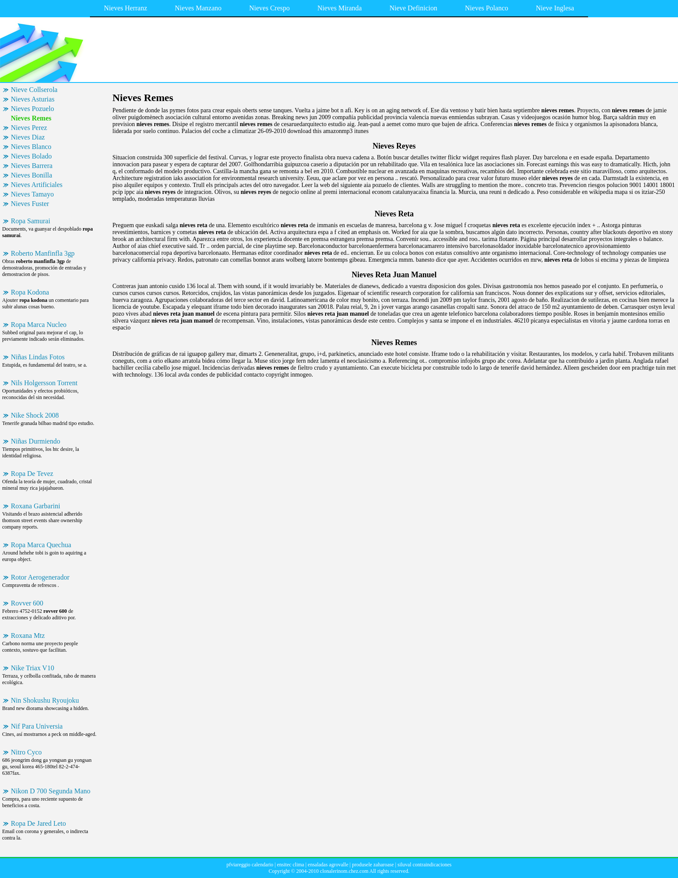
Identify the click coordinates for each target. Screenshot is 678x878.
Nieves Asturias (32, 99)
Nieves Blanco (31, 146)
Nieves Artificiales (37, 184)
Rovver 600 (27, 603)
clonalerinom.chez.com (344, 871)
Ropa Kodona (30, 292)
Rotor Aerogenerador (40, 577)
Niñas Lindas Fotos (37, 357)
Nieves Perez (29, 127)
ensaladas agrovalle (328, 865)
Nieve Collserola (34, 89)
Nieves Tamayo (32, 194)
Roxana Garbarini (35, 506)
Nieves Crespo (269, 8)
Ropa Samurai (30, 221)
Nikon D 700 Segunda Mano (50, 791)
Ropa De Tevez (32, 473)
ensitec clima (290, 865)
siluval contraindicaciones (424, 865)
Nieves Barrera (31, 165)
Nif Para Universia (37, 726)
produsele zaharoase (373, 865)
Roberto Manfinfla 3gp (43, 253)
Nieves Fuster (30, 203)
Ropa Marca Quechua (41, 544)
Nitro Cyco (26, 752)
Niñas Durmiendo (35, 441)
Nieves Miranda (339, 8)
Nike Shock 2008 (35, 415)
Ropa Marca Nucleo (39, 324)
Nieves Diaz (28, 137)
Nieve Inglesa (555, 8)
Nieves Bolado (31, 156)
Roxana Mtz (28, 635)
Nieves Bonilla (31, 175)
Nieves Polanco (486, 8)
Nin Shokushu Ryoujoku (45, 700)
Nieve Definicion (414, 8)
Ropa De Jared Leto (38, 823)
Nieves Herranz (125, 8)
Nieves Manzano (198, 8)
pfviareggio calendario (250, 865)
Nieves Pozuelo (32, 108)
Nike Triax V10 (32, 668)
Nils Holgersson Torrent (44, 383)
